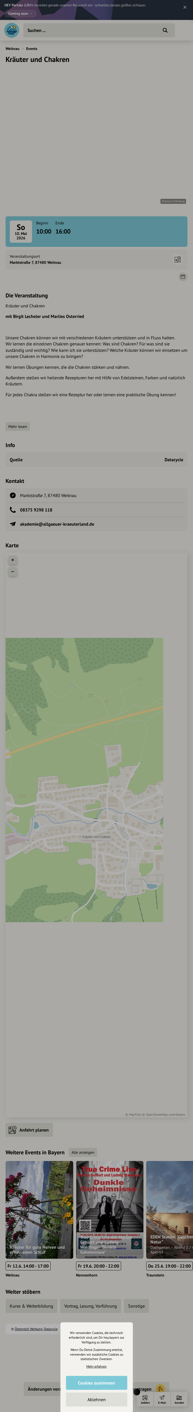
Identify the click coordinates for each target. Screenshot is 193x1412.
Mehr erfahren (96, 1366)
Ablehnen (96, 1399)
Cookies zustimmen (96, 1383)
